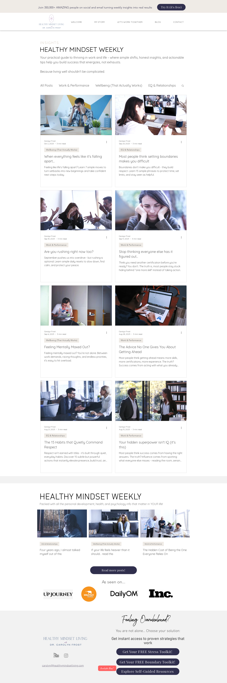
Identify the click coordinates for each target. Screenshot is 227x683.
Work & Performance (74, 85)
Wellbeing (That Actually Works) (118, 85)
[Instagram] (66, 655)
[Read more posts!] (113, 570)
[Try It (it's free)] (171, 7)
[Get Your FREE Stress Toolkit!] (147, 651)
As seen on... (113, 581)
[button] (182, 86)
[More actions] (107, 142)
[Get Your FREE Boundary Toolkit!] (147, 662)
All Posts (46, 85)
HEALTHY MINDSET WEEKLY (90, 497)
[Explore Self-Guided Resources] (147, 671)
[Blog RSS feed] (56, 655)
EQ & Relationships (162, 85)
